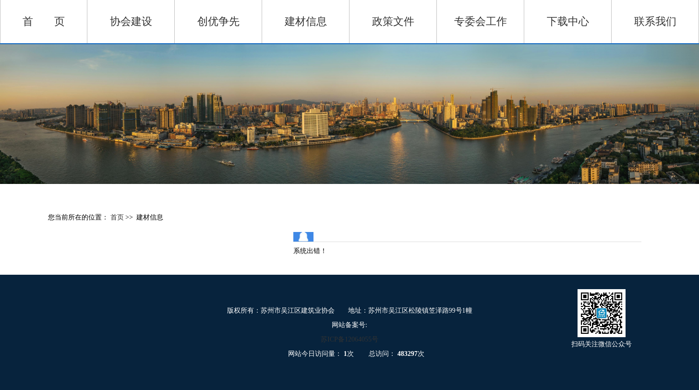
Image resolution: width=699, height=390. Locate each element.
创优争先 (218, 21)
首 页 (44, 21)
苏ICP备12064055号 (349, 339)
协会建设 (131, 21)
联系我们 (655, 21)
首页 (118, 217)
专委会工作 (480, 21)
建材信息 (306, 21)
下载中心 (568, 21)
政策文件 (393, 21)
